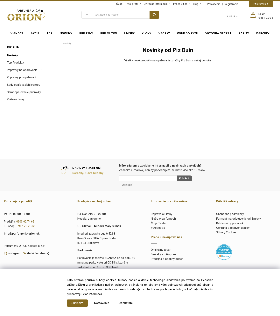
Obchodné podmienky (230, 213)
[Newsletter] (148, 178)
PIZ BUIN (13, 47)
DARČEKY (263, 33)
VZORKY (164, 33)
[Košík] (265, 16)
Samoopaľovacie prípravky (24, 92)
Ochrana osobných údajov (232, 227)
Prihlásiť (183, 178)
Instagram (14, 252)
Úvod (119, 3)
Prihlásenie (213, 4)
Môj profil (132, 3)
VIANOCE (17, 33)
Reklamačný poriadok (229, 222)
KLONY (146, 33)
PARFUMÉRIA (261, 4)
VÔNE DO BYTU (187, 33)
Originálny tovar (161, 249)
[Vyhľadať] (86, 15)
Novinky (12, 55)
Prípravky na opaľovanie (22, 70)
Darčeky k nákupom (163, 253)
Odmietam (126, 303)
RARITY (244, 33)
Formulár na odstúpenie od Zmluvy (238, 218)
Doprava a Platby (161, 213)
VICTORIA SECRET (218, 33)
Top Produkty (15, 62)
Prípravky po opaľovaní (21, 77)
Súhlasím (77, 303)
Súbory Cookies (226, 232)
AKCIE (35, 33)
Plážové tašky (15, 99)
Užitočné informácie (156, 3)
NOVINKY (66, 33)
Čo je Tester (158, 222)
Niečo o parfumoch (163, 218)
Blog (195, 3)
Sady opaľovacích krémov (23, 84)
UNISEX (129, 33)
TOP (49, 33)
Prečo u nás (180, 3)
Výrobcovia (158, 227)
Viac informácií (92, 294)
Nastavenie (101, 303)
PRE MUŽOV (108, 33)
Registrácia (231, 4)
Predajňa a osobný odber (167, 258)
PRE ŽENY (86, 33)
